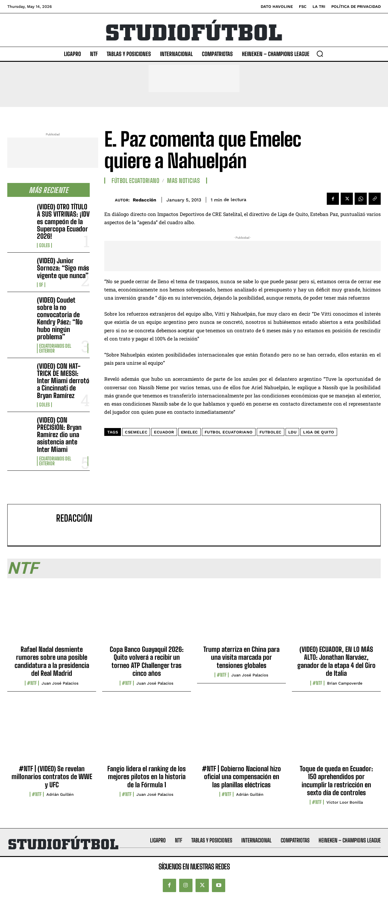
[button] (320, 53)
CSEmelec (136, 432)
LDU (292, 432)
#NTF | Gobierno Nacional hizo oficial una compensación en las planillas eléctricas (241, 777)
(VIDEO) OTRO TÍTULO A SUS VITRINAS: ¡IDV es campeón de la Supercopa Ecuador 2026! (63, 221)
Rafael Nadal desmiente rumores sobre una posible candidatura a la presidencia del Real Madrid (52, 661)
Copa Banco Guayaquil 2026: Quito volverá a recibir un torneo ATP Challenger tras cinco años (147, 661)
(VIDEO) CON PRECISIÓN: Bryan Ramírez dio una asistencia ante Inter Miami (59, 434)
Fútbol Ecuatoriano (135, 181)
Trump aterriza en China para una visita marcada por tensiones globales (241, 657)
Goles (44, 245)
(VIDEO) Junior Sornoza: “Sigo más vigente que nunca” (63, 268)
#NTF (32, 683)
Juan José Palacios (60, 683)
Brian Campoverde (345, 683)
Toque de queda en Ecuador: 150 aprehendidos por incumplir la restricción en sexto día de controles (336, 781)
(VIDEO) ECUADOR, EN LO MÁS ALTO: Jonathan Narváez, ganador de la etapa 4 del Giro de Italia (336, 661)
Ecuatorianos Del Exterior (55, 348)
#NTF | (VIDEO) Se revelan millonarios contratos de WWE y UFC (52, 777)
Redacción (144, 200)
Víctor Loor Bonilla (344, 802)
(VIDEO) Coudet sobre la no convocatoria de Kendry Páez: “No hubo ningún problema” (60, 318)
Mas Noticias (183, 181)
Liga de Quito (318, 432)
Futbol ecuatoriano (229, 432)
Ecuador (164, 432)
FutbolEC (270, 432)
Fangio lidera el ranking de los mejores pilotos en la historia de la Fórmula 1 (146, 777)
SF (41, 284)
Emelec (189, 432)
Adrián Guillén (60, 794)
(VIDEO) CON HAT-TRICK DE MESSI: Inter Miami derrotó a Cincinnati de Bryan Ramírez (63, 381)
